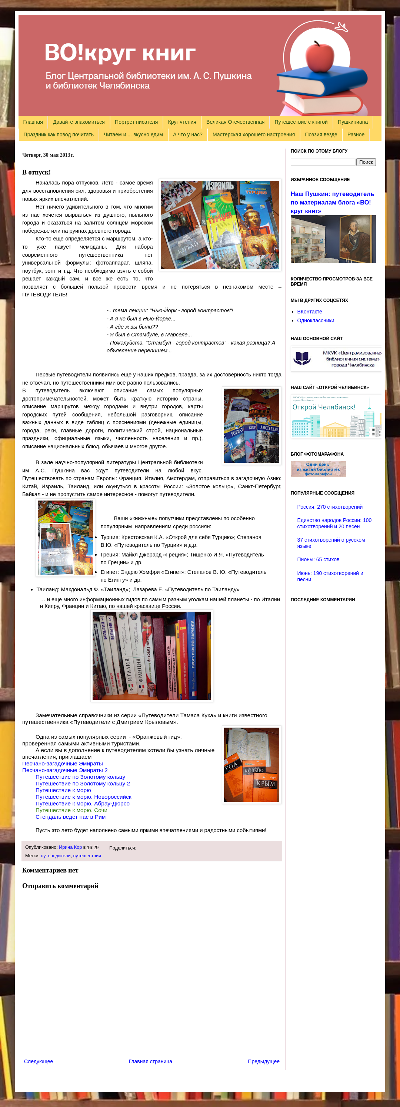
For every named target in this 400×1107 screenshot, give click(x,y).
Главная (33, 122)
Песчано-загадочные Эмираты (62, 763)
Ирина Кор (70, 847)
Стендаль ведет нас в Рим (71, 817)
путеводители (56, 855)
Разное (355, 134)
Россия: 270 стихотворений (330, 507)
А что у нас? (188, 134)
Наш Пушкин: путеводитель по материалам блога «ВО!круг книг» (332, 202)
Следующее (38, 1061)
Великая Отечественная (235, 122)
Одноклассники (315, 320)
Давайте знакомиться (79, 122)
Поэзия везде (321, 134)
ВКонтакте (309, 312)
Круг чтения (182, 122)
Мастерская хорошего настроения (254, 134)
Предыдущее (264, 1061)
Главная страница (151, 1061)
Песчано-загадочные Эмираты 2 (65, 770)
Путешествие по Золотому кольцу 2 (83, 783)
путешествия (87, 855)
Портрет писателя (136, 122)
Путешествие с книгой (300, 122)
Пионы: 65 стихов (318, 559)
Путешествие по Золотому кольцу (80, 777)
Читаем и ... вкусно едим (133, 134)
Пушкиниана (353, 122)
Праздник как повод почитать (59, 134)
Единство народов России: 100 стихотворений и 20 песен (334, 523)
